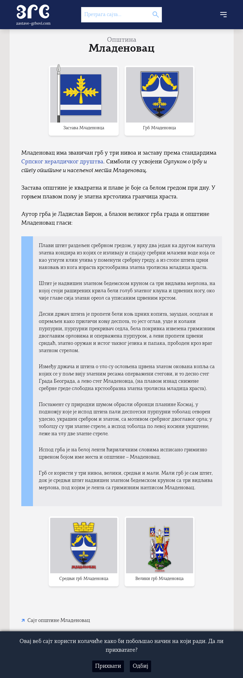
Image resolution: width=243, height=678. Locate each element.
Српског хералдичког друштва (62, 162)
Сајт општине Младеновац (58, 620)
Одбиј (140, 666)
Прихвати (108, 666)
